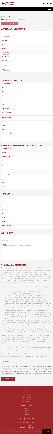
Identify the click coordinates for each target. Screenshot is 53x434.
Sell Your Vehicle (26, 397)
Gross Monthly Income (7, 169)
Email (3, 48)
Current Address (6, 83)
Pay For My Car (26, 399)
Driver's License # (6, 61)
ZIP (3, 96)
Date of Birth (5, 52)
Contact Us (26, 412)
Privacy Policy (7, 375)
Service (26, 414)
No (9, 75)
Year (3, 196)
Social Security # (6, 56)
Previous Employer (6, 174)
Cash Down (5, 240)
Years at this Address (7, 100)
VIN (3, 213)
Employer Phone (6, 156)
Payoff (3, 221)
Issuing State (5, 65)
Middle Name (5, 36)
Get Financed (26, 395)
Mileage (4, 217)
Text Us (46, 431)
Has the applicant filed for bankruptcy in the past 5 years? (15, 74)
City (3, 87)
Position (4, 152)
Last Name (5, 40)
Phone (3, 44)
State (3, 92)
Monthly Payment (6, 112)
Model (3, 205)
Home (26, 391)
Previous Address (6, 117)
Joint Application (22, 19)
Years (3, 160)
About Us (26, 408)
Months (4, 104)
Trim (3, 209)
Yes (4, 75)
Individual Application (8, 19)
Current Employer (6, 148)
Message (4, 244)
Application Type (6, 17)
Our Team (27, 410)
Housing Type (5, 108)
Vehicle (4, 236)
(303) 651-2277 (48, 3)
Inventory (26, 393)
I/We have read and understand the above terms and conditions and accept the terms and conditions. (25, 360)
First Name (5, 32)
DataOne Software (28, 429)
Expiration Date (6, 69)
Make (3, 201)
